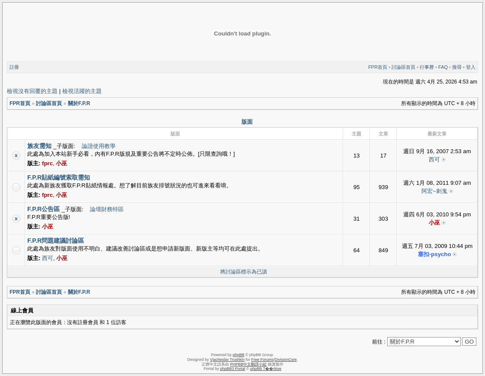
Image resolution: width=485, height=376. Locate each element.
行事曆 (427, 67)
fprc (47, 163)
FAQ (443, 67)
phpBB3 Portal (232, 368)
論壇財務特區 (107, 209)
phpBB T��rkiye (265, 368)
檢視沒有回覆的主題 (32, 91)
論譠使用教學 (99, 146)
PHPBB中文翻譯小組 (248, 364)
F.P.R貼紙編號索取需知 (58, 177)
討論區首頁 (403, 67)
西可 (434, 159)
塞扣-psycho (434, 254)
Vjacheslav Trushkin (227, 359)
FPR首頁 (377, 67)
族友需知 (39, 145)
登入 (470, 67)
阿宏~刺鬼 (434, 191)
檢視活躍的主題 (82, 91)
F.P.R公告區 (43, 209)
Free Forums (262, 359)
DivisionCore (286, 359)
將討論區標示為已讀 (243, 272)
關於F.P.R (79, 103)
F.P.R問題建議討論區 (55, 240)
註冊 (14, 67)
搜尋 (457, 67)
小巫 (61, 163)
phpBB (238, 355)
